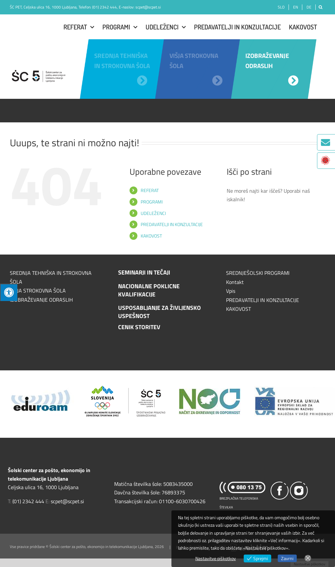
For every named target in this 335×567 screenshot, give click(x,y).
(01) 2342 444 (104, 7)
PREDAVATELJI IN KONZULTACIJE (172, 224)
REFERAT (150, 190)
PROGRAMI (152, 201)
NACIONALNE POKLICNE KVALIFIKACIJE (149, 290)
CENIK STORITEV (139, 327)
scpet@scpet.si (148, 7)
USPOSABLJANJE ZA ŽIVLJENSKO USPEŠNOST (159, 311)
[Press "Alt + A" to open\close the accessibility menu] (8, 292)
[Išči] (320, 7)
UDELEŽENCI (153, 213)
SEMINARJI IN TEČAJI (144, 272)
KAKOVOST (151, 235)
